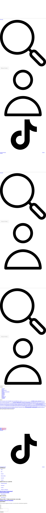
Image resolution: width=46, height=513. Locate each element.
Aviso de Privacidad (4, 492)
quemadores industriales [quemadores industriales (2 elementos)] (14, 407)
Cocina (3, 389)
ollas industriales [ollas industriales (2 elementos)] (30, 405)
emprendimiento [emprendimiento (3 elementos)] (33, 402)
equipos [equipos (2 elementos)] (22, 403)
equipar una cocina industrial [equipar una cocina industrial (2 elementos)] (40, 402)
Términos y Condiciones (4, 489)
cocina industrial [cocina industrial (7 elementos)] (17, 402)
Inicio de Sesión (3, 494)
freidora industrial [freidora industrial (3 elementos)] (18, 404)
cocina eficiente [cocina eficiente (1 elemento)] (11, 402)
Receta (3, 395)
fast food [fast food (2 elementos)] (11, 404)
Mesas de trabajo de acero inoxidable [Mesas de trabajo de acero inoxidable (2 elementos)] (19, 405)
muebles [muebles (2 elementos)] (26, 405)
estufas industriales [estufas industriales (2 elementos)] (7, 404)
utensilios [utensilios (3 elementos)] (39, 407)
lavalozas (3, 392)
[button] (23, 18)
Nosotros (2, 473)
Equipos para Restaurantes (5, 391)
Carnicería (3, 388)
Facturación (2, 485)
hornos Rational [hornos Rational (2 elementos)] (38, 404)
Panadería (3, 393)
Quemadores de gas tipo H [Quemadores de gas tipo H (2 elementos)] (7, 407)
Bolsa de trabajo (3, 475)
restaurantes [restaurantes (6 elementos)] (34, 407)
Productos (3, 394)
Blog (1, 471)
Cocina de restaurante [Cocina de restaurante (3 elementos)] (5, 402)
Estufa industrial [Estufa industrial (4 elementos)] (39, 403)
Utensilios (3, 398)
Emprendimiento (4, 390)
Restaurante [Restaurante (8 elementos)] (28, 407)
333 (3, 428)
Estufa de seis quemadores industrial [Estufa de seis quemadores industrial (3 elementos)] (29, 403)
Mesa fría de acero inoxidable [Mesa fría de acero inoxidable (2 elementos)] (10, 405)
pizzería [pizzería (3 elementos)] (34, 405)
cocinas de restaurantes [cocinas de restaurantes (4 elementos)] (25, 402)
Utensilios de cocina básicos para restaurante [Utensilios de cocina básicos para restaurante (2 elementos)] (8, 408)
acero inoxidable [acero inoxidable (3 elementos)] (8, 401)
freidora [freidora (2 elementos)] (13, 404)
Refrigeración (4, 396)
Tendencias (3, 397)
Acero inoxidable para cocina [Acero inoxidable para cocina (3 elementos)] (17, 401)
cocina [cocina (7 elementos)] (32, 401)
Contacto (2, 487)
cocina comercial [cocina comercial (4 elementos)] (38, 401)
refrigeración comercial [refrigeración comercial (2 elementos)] (21, 407)
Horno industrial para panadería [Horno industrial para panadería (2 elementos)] (25, 404)
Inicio (2, 469)
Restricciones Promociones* (6, 491)
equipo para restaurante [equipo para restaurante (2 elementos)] (17, 403)
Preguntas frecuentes (4, 483)
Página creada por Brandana (6, 500)
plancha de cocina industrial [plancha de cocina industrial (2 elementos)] (40, 405)
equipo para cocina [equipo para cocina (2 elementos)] (2, 403)
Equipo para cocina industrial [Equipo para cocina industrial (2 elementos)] (10, 403)
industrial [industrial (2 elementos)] (41, 404)
